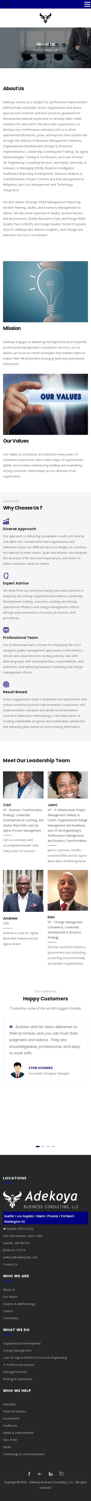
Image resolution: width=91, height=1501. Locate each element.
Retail (6, 1447)
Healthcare (10, 1426)
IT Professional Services (18, 1365)
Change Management (17, 1350)
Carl (7, 804)
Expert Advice (16, 583)
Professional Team (20, 637)
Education (9, 1404)
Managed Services (15, 1372)
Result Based (15, 691)
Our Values (10, 1297)
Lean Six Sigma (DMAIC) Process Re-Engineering (35, 1358)
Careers (8, 1311)
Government (11, 1418)
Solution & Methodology (19, 1304)
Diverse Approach (19, 528)
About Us (9, 1290)
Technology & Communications (24, 1454)
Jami (52, 804)
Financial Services (14, 1411)
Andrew (10, 918)
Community (10, 1318)
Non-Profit (10, 1440)
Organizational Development (22, 1343)
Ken (51, 917)
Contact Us (10, 1264)
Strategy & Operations (17, 1379)
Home (37, 50)
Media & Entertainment (18, 1433)
